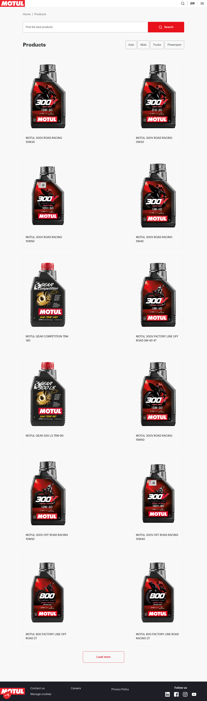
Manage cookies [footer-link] (40, 693)
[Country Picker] (146, 4)
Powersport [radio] (174, 46)
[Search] (166, 28)
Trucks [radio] (157, 46)
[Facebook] (176, 694)
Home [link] (27, 15)
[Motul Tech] (171, 4)
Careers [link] (76, 689)
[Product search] (136, 4)
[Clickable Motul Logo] (12, 4)
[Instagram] (185, 694)
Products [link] (40, 15)
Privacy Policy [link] (120, 689)
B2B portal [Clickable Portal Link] (194, 4)
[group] (155, 46)
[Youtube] (194, 694)
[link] (48, 153)
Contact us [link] (37, 689)
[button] (7, 695)
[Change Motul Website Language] (156, 4)
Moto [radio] (143, 46)
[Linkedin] (167, 694)
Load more (104, 669)
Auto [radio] (131, 46)
